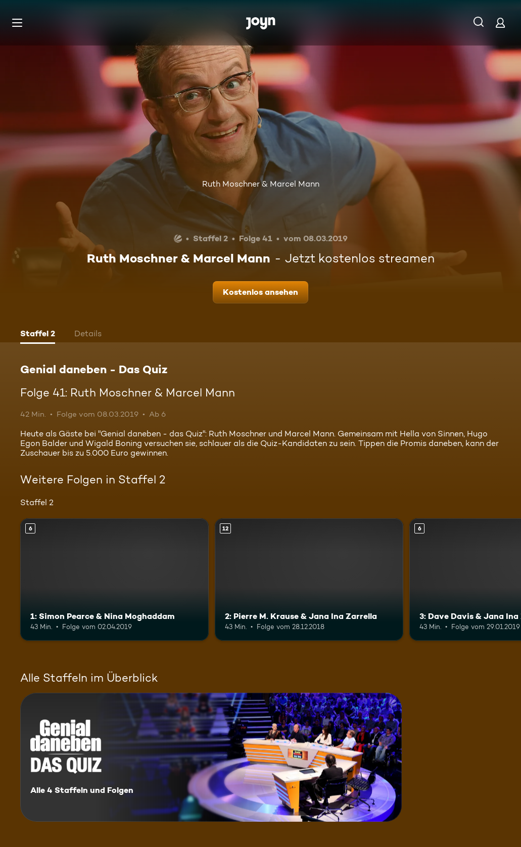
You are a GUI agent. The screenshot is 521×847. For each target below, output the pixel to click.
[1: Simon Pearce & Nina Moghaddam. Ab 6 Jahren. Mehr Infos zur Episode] (114, 579)
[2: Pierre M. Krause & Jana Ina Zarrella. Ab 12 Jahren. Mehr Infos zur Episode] (309, 579)
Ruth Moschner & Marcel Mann (260, 184)
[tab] (37, 335)
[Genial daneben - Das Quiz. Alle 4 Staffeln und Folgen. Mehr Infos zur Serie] (211, 757)
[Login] (500, 22)
